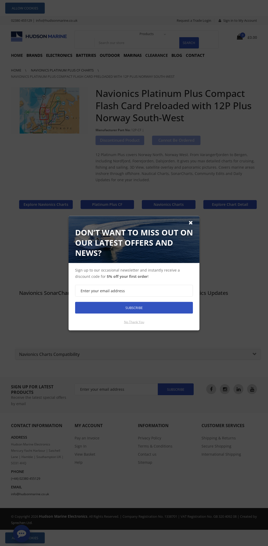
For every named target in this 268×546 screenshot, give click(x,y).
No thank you (134, 321)
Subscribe (134, 307)
